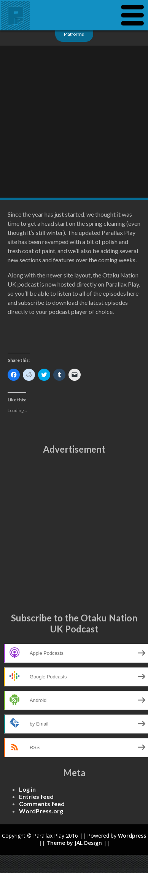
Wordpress (132, 835)
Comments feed (42, 803)
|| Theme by (57, 842)
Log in (27, 789)
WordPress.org (41, 810)
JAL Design (88, 842)
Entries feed (36, 796)
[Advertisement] (71, 533)
